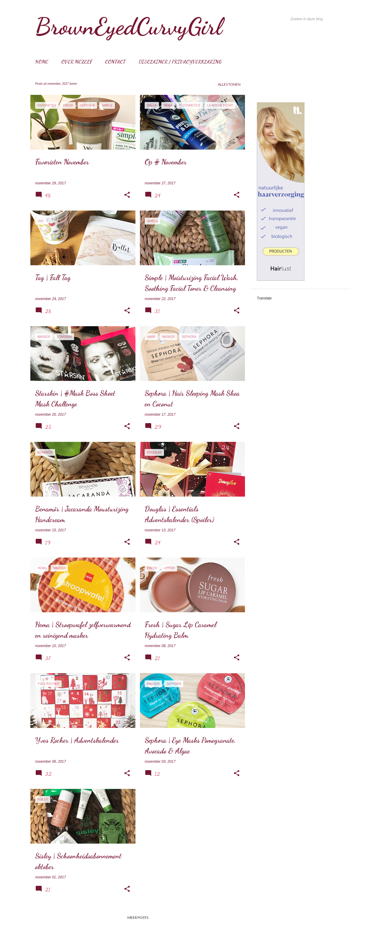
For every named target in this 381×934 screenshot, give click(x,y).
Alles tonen (229, 84)
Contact (115, 62)
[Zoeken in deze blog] (319, 19)
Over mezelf (76, 62)
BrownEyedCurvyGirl (128, 26)
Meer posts (137, 917)
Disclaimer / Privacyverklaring (180, 62)
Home (41, 62)
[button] (127, 195)
